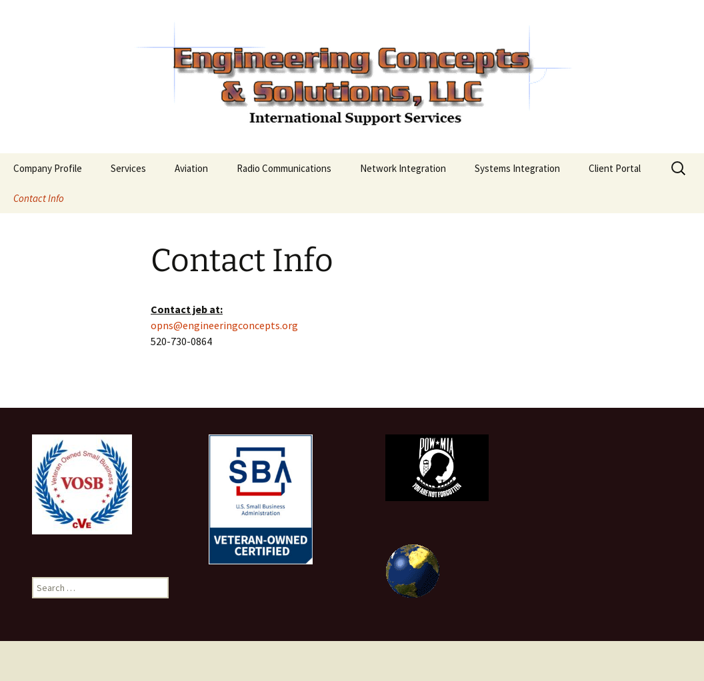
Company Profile (47, 168)
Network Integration (403, 168)
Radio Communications (284, 168)
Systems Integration (517, 168)
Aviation (191, 168)
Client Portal (615, 168)
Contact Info (38, 198)
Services (128, 168)
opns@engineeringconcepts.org (224, 325)
